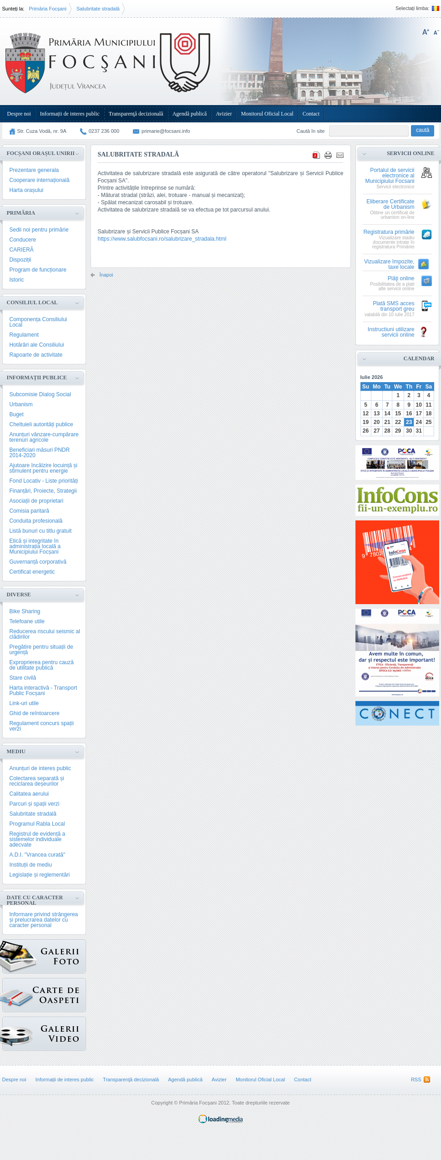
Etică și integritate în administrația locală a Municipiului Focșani (35, 546)
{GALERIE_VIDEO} (17, 1031)
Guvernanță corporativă (38, 562)
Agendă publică (189, 114)
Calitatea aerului (29, 794)
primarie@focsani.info (166, 131)
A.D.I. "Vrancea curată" (38, 854)
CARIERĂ (22, 249)
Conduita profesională (36, 521)
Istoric (17, 279)
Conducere (23, 239)
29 (398, 431)
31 (419, 431)
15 (398, 413)
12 (366, 413)
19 (366, 422)
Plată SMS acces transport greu (393, 306)
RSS (416, 1079)
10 (419, 405)
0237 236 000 (104, 131)
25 (428, 422)
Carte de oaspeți (17, 993)
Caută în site (311, 131)
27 (377, 431)
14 (387, 413)
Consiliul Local (32, 302)
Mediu (16, 751)
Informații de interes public (70, 114)
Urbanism (21, 404)
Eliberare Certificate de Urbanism (390, 204)
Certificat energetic (32, 572)
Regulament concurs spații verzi (42, 726)
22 (398, 422)
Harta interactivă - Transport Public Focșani (43, 690)
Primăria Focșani (47, 8)
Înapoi (106, 274)
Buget (17, 414)
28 (387, 431)
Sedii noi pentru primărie (39, 229)
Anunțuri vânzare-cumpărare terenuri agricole (44, 437)
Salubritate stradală (98, 8)
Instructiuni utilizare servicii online (391, 332)
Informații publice (37, 377)
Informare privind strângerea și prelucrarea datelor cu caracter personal (44, 920)
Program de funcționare (38, 269)
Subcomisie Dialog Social (40, 394)
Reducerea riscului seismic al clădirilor (45, 634)
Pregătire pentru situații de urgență (41, 649)
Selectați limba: (412, 8)
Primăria (21, 213)
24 (419, 422)
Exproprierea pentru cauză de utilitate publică (42, 665)
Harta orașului (27, 190)
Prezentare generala (34, 170)
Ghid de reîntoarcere (35, 713)
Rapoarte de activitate (36, 355)
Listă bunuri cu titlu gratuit (41, 531)
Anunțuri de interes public (40, 768)
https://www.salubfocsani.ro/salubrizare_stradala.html (162, 239)
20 (377, 422)
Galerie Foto (19, 956)
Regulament (24, 335)
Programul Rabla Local (37, 824)
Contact (311, 114)
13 (377, 413)
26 (366, 431)
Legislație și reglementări (40, 875)
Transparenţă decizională (136, 114)
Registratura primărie (388, 232)
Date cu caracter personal (35, 900)
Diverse (19, 594)
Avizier (224, 114)
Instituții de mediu (31, 864)
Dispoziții (20, 259)
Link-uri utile (24, 703)
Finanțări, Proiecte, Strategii (43, 491)
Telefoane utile (27, 621)
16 (409, 413)
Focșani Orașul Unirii (41, 153)
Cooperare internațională (40, 180)
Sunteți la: (13, 8)
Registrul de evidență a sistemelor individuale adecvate (38, 839)
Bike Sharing (25, 611)
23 (409, 422)
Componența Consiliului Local (38, 322)
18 (428, 413)
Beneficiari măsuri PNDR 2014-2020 (40, 452)
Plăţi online (401, 279)
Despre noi (19, 114)
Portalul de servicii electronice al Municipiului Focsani (389, 175)
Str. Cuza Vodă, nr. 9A (41, 131)
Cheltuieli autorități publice (41, 424)
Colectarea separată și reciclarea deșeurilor (37, 781)
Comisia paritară (29, 511)
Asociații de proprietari (37, 501)
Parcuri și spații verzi (35, 804)
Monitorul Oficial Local (267, 114)
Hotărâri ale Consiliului (37, 345)
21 (387, 422)
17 (419, 413)
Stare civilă (23, 678)
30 (409, 431)
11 (428, 405)
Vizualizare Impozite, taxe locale (389, 264)
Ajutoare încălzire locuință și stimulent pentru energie (43, 468)
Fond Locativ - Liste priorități (44, 481)
